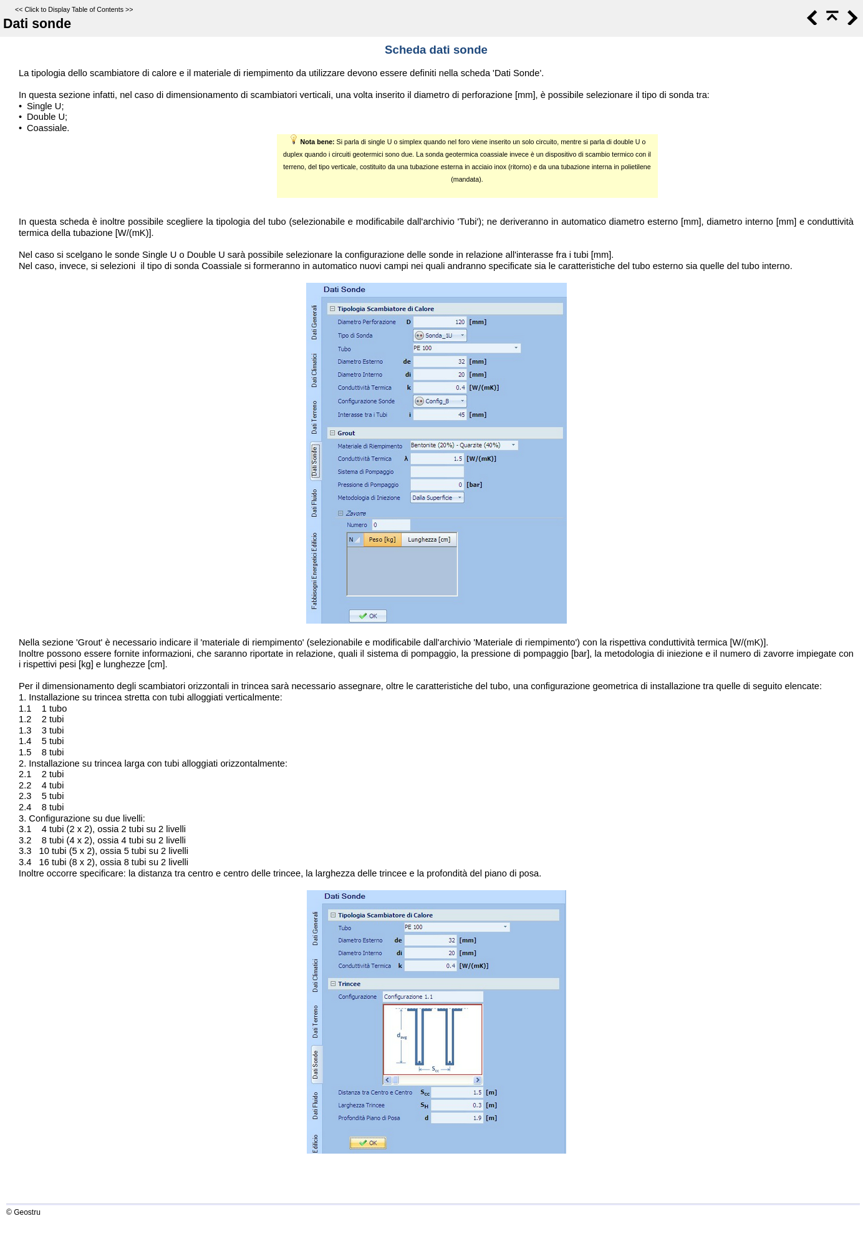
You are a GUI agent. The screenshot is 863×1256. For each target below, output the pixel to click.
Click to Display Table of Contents (73, 9)
